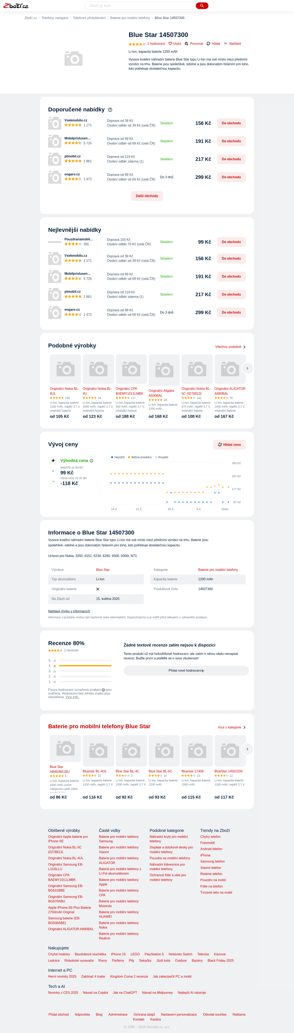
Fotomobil (207, 843)
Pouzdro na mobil (213, 880)
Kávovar (220, 954)
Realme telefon (211, 874)
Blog (99, 1014)
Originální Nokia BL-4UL (66, 858)
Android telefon (211, 849)
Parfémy (118, 960)
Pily (131, 960)
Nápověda (82, 1014)
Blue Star (103, 569)
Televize (203, 954)
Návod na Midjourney (157, 992)
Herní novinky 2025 (62, 976)
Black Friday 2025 (221, 960)
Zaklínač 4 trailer (93, 976)
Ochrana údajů (144, 1014)
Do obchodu (231, 123)
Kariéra (155, 1019)
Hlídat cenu (229, 445)
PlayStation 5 (154, 954)
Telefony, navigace (54, 18)
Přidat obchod (59, 1014)
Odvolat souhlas (214, 1014)
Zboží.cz (30, 18)
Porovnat (193, 43)
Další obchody (147, 196)
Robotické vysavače (79, 960)
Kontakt (138, 1019)
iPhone (205, 855)
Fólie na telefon (211, 886)
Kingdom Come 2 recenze (129, 976)
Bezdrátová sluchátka (90, 954)
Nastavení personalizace (179, 1014)
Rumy (102, 960)
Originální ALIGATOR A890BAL (71, 929)
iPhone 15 (118, 954)
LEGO (135, 954)
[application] (173, 483)
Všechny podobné (230, 346)
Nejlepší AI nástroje (192, 992)
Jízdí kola (163, 960)
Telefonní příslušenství (89, 18)
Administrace (118, 1014)
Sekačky (145, 960)
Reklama (239, 1014)
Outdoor (181, 960)
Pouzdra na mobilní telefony (170, 858)
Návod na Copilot (95, 992)
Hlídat (213, 44)
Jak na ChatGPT (125, 992)
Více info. (72, 697)
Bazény (197, 960)
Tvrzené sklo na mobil (216, 892)
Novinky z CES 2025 (63, 992)
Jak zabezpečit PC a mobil (172, 976)
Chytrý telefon (210, 836)
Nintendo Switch (181, 954)
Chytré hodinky (59, 954)
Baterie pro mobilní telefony (130, 18)
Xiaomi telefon (210, 867)
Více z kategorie (232, 727)
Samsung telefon (212, 861)
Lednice (54, 960)
